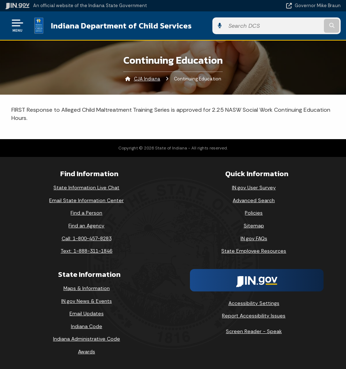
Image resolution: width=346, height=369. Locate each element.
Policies (254, 212)
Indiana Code (86, 325)
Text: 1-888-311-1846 (86, 250)
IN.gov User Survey (254, 187)
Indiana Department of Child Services (121, 25)
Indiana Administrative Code (86, 338)
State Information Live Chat (86, 187)
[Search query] (290, 25)
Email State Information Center (86, 199)
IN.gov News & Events (86, 300)
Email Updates (86, 313)
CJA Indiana (147, 78)
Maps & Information (86, 288)
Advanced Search (254, 199)
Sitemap (254, 225)
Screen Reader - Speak (254, 331)
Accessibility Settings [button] (253, 302)
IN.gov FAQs (254, 237)
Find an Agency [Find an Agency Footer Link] (86, 225)
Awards (86, 351)
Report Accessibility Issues (253, 315)
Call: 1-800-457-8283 (87, 237)
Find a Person (86, 212)
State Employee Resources (253, 250)
